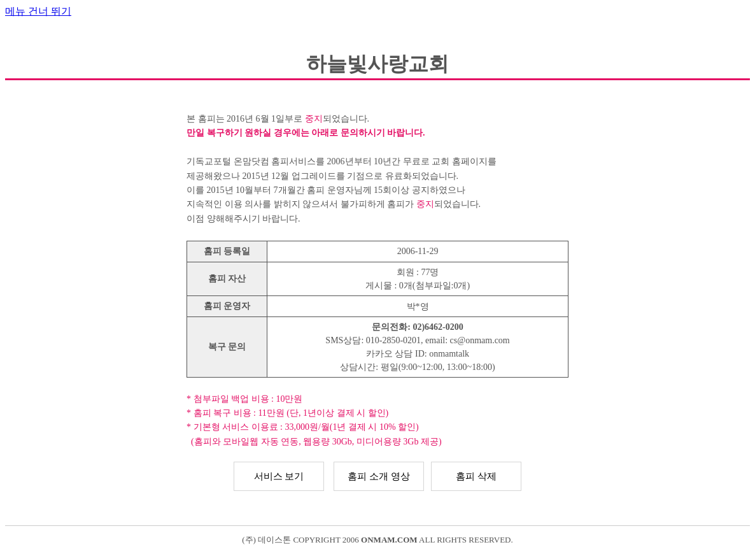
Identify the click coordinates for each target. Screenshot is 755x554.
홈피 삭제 (476, 476)
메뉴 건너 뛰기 (38, 11)
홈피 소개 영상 (379, 476)
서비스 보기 (279, 476)
